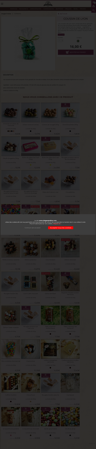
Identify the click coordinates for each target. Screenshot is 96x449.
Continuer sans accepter (33, 228)
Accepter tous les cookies (60, 228)
